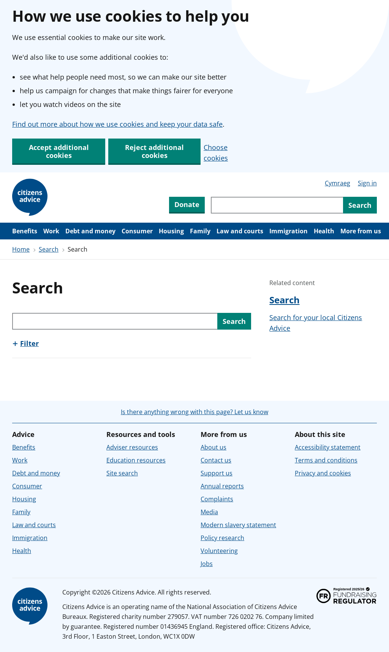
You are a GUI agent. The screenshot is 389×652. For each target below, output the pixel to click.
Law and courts (240, 231)
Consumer (137, 231)
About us (213, 447)
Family (200, 231)
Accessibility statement (328, 447)
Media (209, 512)
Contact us (216, 460)
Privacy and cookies (323, 473)
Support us (216, 473)
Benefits (24, 231)
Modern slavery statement (238, 525)
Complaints (217, 499)
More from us (360, 231)
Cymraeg (337, 183)
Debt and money (90, 231)
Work (51, 231)
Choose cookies (216, 153)
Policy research (222, 538)
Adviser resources (132, 447)
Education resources (136, 460)
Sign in (367, 183)
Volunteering (219, 551)
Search (49, 249)
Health (324, 231)
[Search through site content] (277, 205)
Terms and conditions (326, 460)
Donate (186, 204)
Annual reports (222, 486)
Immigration (288, 231)
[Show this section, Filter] (25, 343)
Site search (122, 473)
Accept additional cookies (59, 151)
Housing (171, 231)
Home (21, 249)
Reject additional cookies (154, 151)
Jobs (207, 564)
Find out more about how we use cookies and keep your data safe (117, 124)
